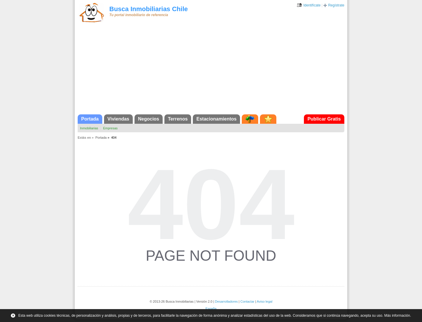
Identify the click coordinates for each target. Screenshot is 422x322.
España (210, 308)
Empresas (110, 128)
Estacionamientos (216, 118)
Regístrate (336, 5)
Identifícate (312, 5)
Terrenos (178, 118)
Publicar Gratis (324, 118)
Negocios (148, 118)
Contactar (247, 301)
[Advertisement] (211, 70)
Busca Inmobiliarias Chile (148, 9)
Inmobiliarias (89, 128)
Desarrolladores (226, 301)
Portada (90, 118)
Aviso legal (264, 301)
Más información (397, 315)
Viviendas (118, 118)
